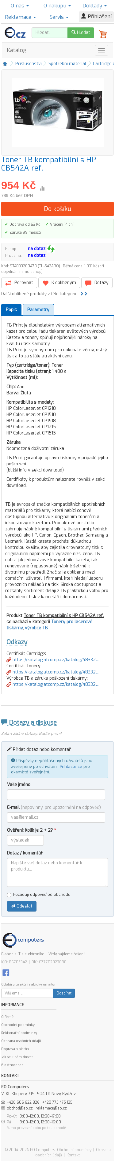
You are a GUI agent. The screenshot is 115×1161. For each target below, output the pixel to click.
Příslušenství (28, 64)
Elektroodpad (12, 1065)
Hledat (80, 32)
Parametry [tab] (38, 310)
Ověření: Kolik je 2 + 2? (31, 830)
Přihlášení (96, 16)
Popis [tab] (11, 310)
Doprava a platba (15, 1049)
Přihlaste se (71, 766)
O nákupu (57, 5)
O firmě (7, 1017)
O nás (20, 5)
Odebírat (63, 993)
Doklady (94, 5)
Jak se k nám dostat (17, 1057)
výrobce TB (36, 628)
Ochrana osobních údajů (21, 1041)
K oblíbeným (59, 283)
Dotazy (97, 283)
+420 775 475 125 (57, 1102)
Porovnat (19, 283)
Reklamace (20, 17)
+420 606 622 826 (23, 1102)
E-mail (54, 807)
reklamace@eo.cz (51, 1108)
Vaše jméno (18, 785)
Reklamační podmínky (19, 1033)
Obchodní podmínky (18, 1025)
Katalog (16, 50)
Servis (59, 17)
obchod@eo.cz (20, 1108)
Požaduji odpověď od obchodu (39, 894)
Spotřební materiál (67, 64)
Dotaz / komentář (25, 853)
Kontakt (73, 1155)
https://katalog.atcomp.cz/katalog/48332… (52, 660)
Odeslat (22, 906)
